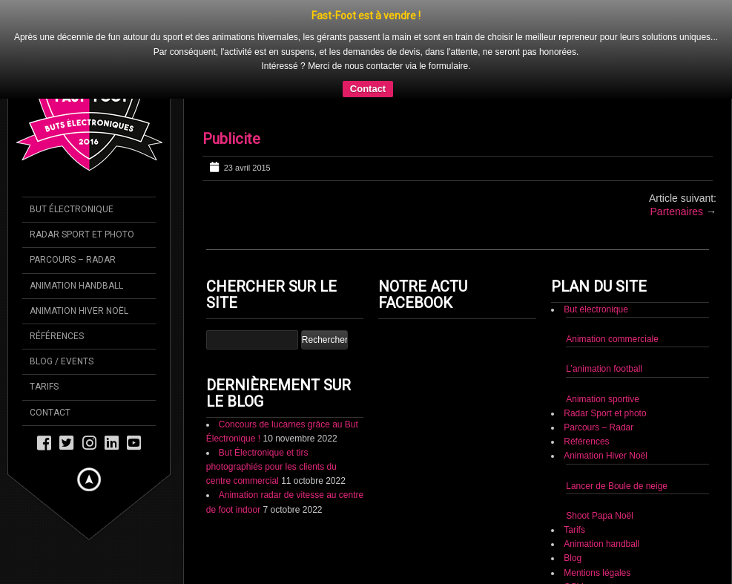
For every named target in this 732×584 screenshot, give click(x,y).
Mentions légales (597, 513)
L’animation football (604, 309)
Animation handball (601, 484)
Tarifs (574, 470)
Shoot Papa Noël (599, 455)
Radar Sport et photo (605, 353)
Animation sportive (602, 339)
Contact (579, 541)
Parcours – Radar (598, 368)
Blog (572, 498)
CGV (573, 527)
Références (586, 382)
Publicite (231, 79)
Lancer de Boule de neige (616, 426)
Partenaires (677, 152)
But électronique (596, 250)
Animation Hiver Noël (605, 396)
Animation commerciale (612, 280)
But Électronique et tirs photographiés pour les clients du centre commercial (271, 406)
